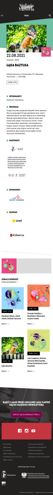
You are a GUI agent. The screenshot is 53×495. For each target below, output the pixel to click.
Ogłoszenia (7, 447)
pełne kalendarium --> (10, 282)
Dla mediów (7, 444)
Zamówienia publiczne (36, 444)
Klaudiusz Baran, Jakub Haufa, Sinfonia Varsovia (11, 317)
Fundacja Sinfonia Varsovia (12, 457)
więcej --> (5, 324)
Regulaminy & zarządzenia (37, 447)
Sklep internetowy (9, 454)
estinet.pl (50, 492)
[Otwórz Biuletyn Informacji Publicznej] (4, 483)
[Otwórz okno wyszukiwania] (50, 15)
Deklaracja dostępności (36, 454)
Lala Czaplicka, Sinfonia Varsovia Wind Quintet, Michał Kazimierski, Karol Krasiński (37, 362)
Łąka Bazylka (7, 366)
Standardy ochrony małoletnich (39, 457)
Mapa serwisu (8, 460)
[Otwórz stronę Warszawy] (9, 474)
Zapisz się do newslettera (26, 414)
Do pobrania (7, 450)
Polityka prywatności (35, 450)
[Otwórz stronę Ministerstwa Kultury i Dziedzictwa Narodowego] (35, 475)
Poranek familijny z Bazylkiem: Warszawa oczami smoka (36, 316)
